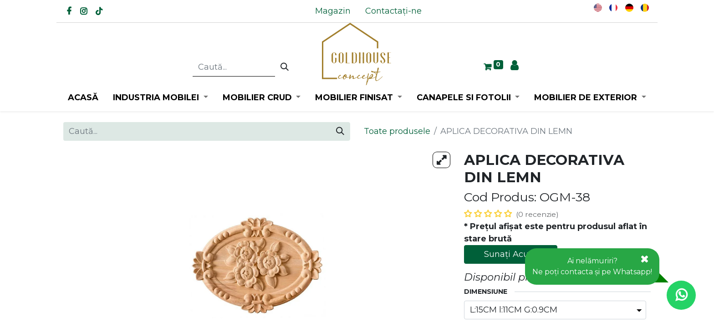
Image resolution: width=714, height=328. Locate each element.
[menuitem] (333, 11)
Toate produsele (397, 131)
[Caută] (284, 67)
